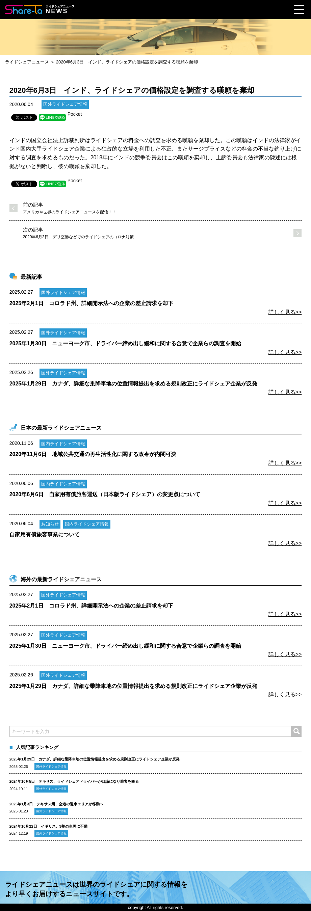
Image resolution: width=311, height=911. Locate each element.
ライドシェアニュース (27, 61)
